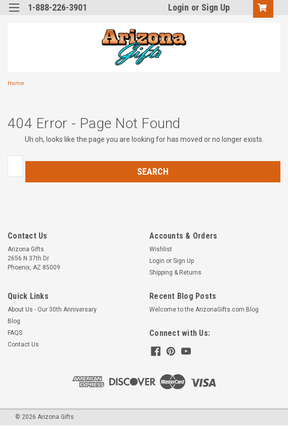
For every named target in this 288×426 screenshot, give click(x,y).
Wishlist (160, 249)
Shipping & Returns (175, 272)
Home (16, 83)
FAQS (15, 332)
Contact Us (23, 344)
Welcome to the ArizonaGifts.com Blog (204, 309)
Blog (14, 321)
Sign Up (215, 7)
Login (178, 7)
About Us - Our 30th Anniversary (52, 309)
